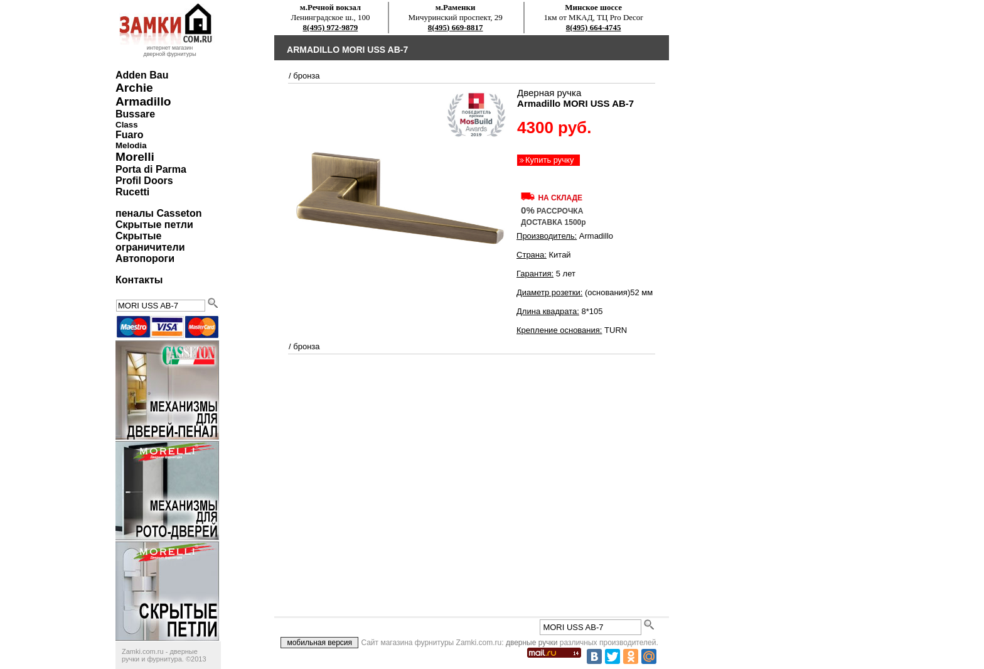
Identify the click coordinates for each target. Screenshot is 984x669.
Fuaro (129, 134)
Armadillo (143, 101)
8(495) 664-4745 (593, 27)
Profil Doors (144, 180)
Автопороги (144, 258)
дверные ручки (532, 642)
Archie (134, 87)
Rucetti (132, 192)
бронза (306, 75)
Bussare (135, 114)
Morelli (134, 156)
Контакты (139, 280)
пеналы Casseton (158, 213)
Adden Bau (141, 75)
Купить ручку (549, 160)
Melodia (131, 145)
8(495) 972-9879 (330, 27)
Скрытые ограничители (149, 242)
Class (126, 124)
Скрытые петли (154, 224)
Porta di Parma (150, 169)
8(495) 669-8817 (455, 27)
